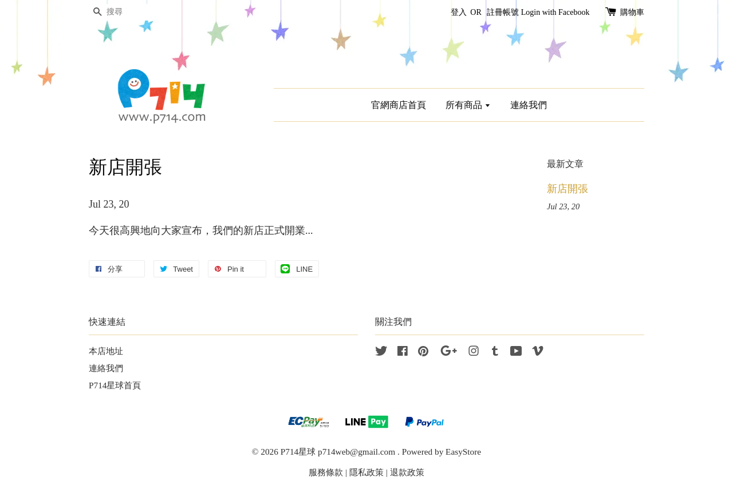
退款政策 (407, 472)
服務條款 (326, 472)
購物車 (632, 12)
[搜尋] (123, 12)
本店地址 (106, 351)
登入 (459, 12)
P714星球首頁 (115, 385)
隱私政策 (366, 472)
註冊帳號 (503, 12)
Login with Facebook (555, 12)
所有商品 (468, 105)
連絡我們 (528, 105)
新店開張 (567, 188)
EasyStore (463, 451)
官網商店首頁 (398, 105)
